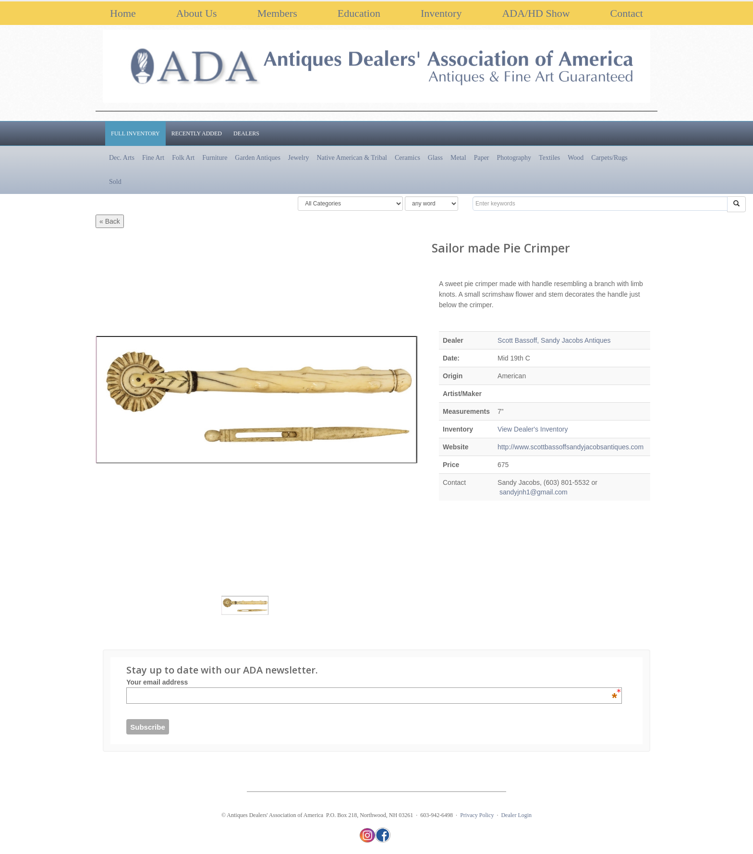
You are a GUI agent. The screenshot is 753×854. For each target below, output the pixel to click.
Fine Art (153, 157)
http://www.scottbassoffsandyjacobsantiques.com (571, 447)
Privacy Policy (477, 815)
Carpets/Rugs (609, 157)
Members (277, 13)
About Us (196, 13)
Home (123, 13)
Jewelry (298, 157)
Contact (626, 13)
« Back (109, 221)
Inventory (441, 13)
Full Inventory (135, 133)
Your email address (371, 682)
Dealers (246, 133)
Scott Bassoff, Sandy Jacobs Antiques (554, 340)
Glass (435, 157)
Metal (458, 157)
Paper (481, 157)
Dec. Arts (121, 157)
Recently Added (196, 133)
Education (359, 13)
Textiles (549, 157)
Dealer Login (516, 815)
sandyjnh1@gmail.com (533, 492)
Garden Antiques (257, 157)
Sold (115, 181)
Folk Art (183, 157)
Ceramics (407, 157)
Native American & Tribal (351, 157)
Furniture (214, 157)
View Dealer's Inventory (533, 429)
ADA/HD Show (536, 13)
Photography (514, 157)
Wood (575, 157)
